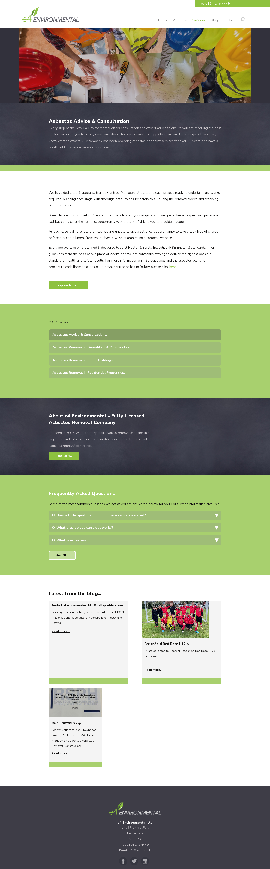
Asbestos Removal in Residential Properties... (89, 372)
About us (180, 20)
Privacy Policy (135, 851)
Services (198, 20)
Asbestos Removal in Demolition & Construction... (92, 347)
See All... (63, 556)
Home (162, 20)
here (172, 267)
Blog (214, 20)
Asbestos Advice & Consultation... (79, 334)
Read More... (64, 456)
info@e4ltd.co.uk (140, 765)
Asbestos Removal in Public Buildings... (83, 360)
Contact (229, 20)
